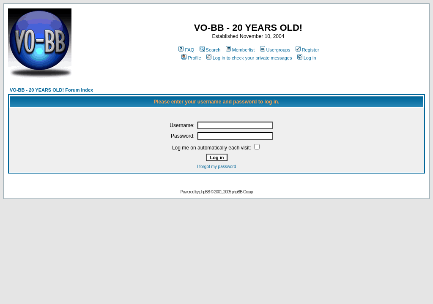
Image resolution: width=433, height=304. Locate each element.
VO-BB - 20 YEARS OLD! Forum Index (51, 89)
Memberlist (240, 49)
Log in (306, 57)
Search (210, 49)
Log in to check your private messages (249, 57)
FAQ (186, 49)
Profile (191, 57)
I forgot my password (216, 166)
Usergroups (275, 49)
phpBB (204, 192)
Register (307, 49)
